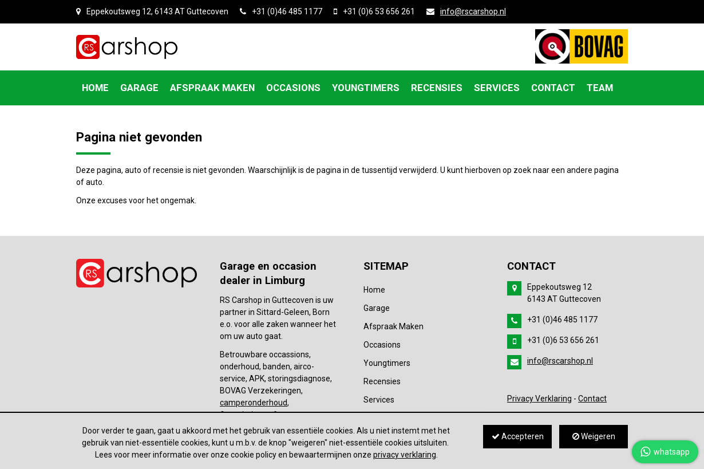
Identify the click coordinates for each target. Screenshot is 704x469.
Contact (592, 398)
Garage (376, 308)
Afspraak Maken (393, 326)
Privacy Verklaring (539, 398)
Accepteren (518, 436)
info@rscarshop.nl (473, 11)
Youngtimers (386, 363)
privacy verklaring (404, 454)
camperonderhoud (253, 402)
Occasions (382, 344)
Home (374, 289)
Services (378, 399)
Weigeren (593, 436)
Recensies (382, 381)
